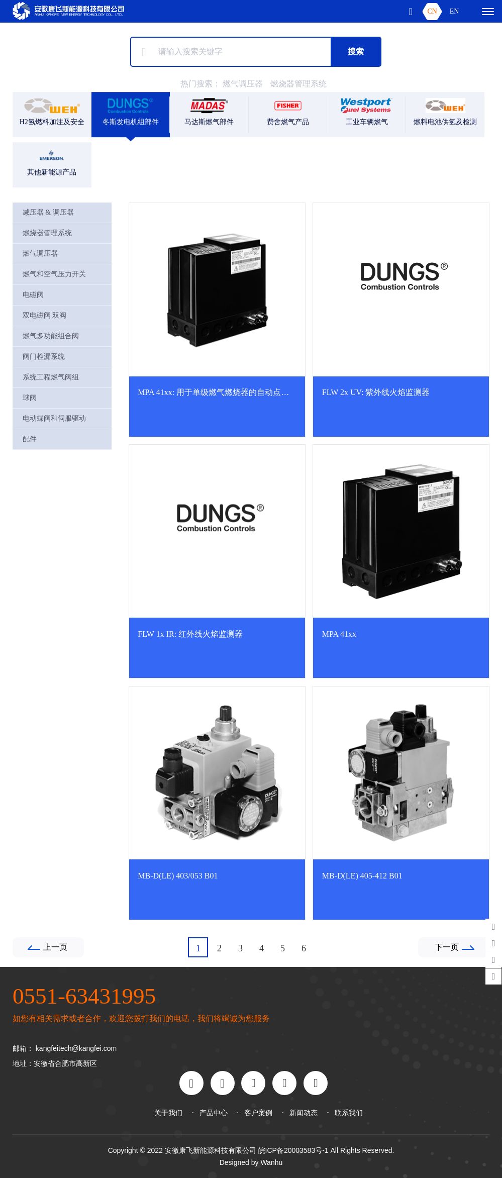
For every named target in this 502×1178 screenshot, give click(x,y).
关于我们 (168, 1113)
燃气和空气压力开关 (54, 274)
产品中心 (213, 1113)
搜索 (356, 51)
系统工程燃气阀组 (51, 377)
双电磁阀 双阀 (45, 315)
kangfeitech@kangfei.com (76, 1048)
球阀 (30, 398)
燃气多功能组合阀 (51, 336)
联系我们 (349, 1113)
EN (454, 11)
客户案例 (258, 1113)
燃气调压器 (243, 83)
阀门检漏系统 (44, 356)
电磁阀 (33, 295)
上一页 (55, 947)
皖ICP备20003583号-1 (293, 1150)
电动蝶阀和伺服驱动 (54, 418)
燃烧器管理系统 (298, 83)
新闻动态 (303, 1113)
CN (432, 11)
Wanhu (271, 1162)
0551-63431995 (84, 996)
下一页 (447, 947)
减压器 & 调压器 (48, 212)
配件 (30, 439)
